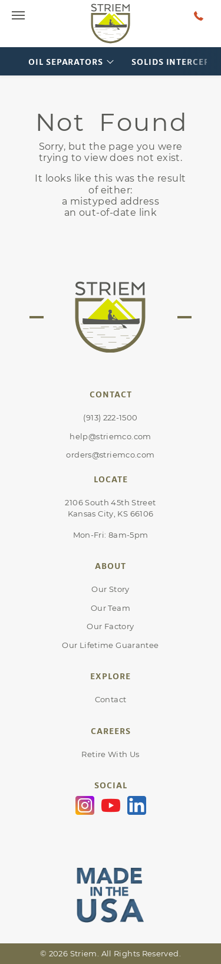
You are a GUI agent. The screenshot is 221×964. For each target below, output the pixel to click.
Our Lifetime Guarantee (110, 645)
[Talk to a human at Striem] (198, 15)
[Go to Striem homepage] (111, 23)
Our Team (110, 608)
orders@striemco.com (110, 454)
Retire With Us (110, 754)
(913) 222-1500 (110, 417)
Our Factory (110, 626)
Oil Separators (65, 62)
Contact (111, 699)
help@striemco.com (110, 436)
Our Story (110, 589)
